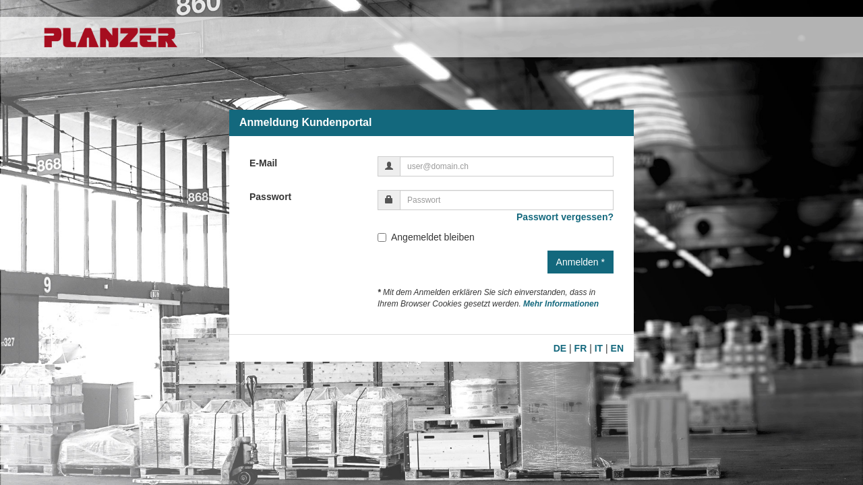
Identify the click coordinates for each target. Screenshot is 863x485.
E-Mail (263, 163)
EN (617, 348)
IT (599, 348)
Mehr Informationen (561, 304)
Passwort (270, 196)
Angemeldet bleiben (426, 237)
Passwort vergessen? (565, 217)
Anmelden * (580, 262)
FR (580, 348)
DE (560, 348)
